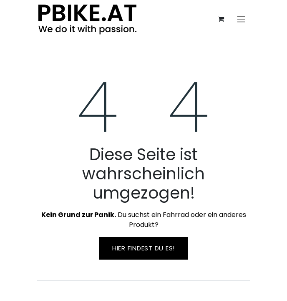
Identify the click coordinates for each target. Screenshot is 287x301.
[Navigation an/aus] (241, 19)
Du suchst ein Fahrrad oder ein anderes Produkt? (143, 220)
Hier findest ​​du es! (143, 248)
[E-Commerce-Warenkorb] (220, 18)
